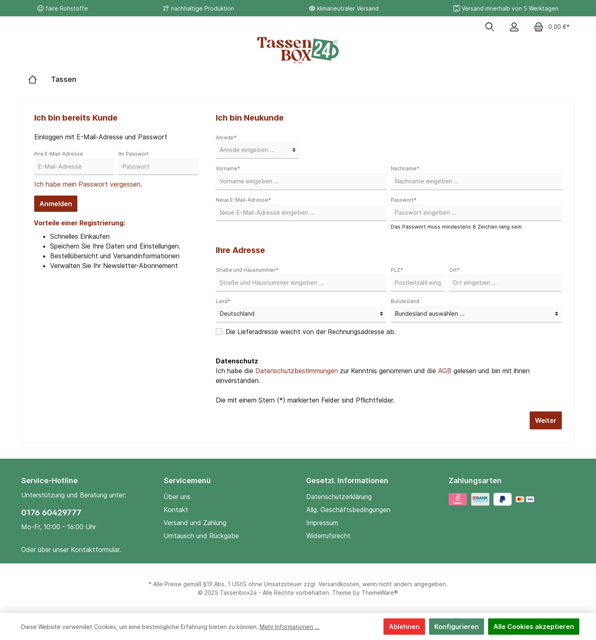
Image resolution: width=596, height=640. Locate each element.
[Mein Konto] (514, 27)
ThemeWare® (380, 592)
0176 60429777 (51, 512)
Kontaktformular (95, 549)
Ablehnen (404, 626)
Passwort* (403, 200)
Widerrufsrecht (328, 536)
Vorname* (228, 168)
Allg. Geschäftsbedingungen (348, 510)
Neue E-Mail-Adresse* (243, 200)
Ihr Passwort (133, 154)
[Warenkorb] (551, 27)
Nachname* (405, 168)
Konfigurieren (456, 626)
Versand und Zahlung (195, 523)
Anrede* (226, 137)
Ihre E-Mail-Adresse (58, 154)
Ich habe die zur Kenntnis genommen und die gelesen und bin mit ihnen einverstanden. (373, 376)
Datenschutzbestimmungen (296, 371)
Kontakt (176, 510)
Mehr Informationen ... (290, 626)
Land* (223, 301)
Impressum (322, 523)
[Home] (32, 79)
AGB (444, 371)
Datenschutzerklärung (339, 497)
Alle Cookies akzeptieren (533, 626)
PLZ (397, 270)
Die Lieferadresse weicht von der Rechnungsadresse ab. (311, 332)
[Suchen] (490, 27)
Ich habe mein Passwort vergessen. (88, 184)
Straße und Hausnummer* (247, 270)
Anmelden (55, 204)
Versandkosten (338, 584)
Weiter (546, 420)
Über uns (177, 497)
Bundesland (405, 301)
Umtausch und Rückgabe (201, 536)
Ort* (454, 270)
